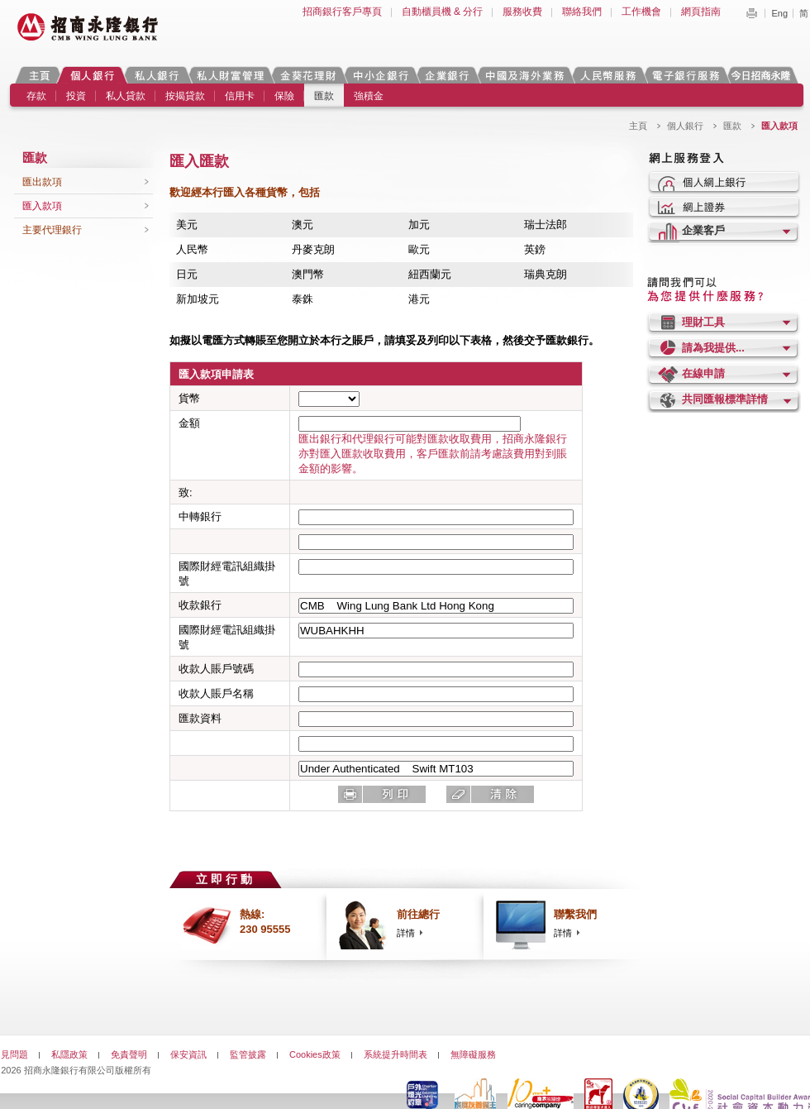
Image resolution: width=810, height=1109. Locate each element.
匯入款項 (42, 206)
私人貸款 (125, 96)
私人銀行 (156, 75)
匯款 (324, 96)
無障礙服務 (473, 1054)
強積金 (369, 96)
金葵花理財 (307, 75)
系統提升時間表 (395, 1054)
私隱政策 (69, 1054)
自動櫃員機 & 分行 (443, 11)
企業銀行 (446, 75)
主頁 (39, 75)
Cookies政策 (315, 1054)
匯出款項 (42, 182)
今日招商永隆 (763, 75)
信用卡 (240, 96)
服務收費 (522, 11)
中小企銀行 (380, 75)
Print (751, 13)
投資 (76, 96)
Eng (779, 13)
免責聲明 (129, 1054)
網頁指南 (701, 11)
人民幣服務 (607, 75)
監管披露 (248, 1054)
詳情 (406, 933)
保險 (284, 96)
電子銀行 (685, 75)
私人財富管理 (229, 75)
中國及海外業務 (524, 75)
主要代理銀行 (52, 230)
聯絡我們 (582, 11)
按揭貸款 (185, 96)
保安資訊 (188, 1054)
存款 (36, 96)
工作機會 (641, 11)
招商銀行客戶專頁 (342, 11)
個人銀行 (92, 75)
